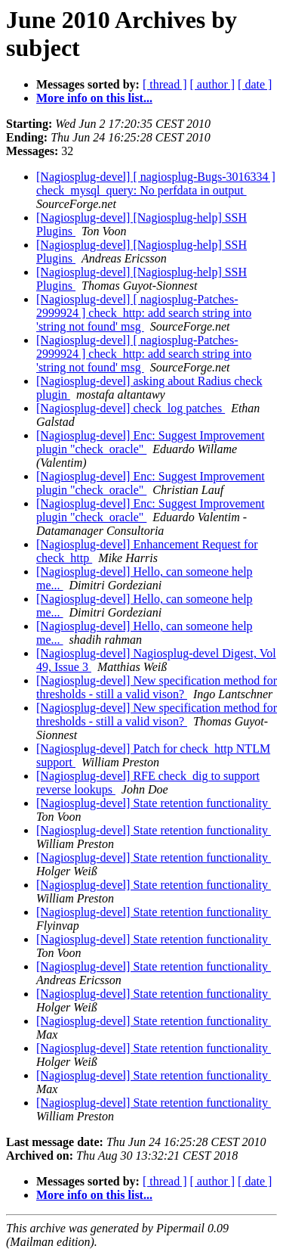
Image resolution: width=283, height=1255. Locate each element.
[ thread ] (165, 84)
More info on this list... (94, 98)
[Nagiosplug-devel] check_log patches (130, 408)
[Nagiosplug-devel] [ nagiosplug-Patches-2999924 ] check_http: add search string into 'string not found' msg (143, 313)
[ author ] (212, 84)
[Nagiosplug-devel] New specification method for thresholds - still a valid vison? (156, 687)
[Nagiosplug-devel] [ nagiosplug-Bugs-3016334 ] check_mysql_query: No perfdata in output (155, 183)
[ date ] (255, 84)
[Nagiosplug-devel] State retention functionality (153, 803)
